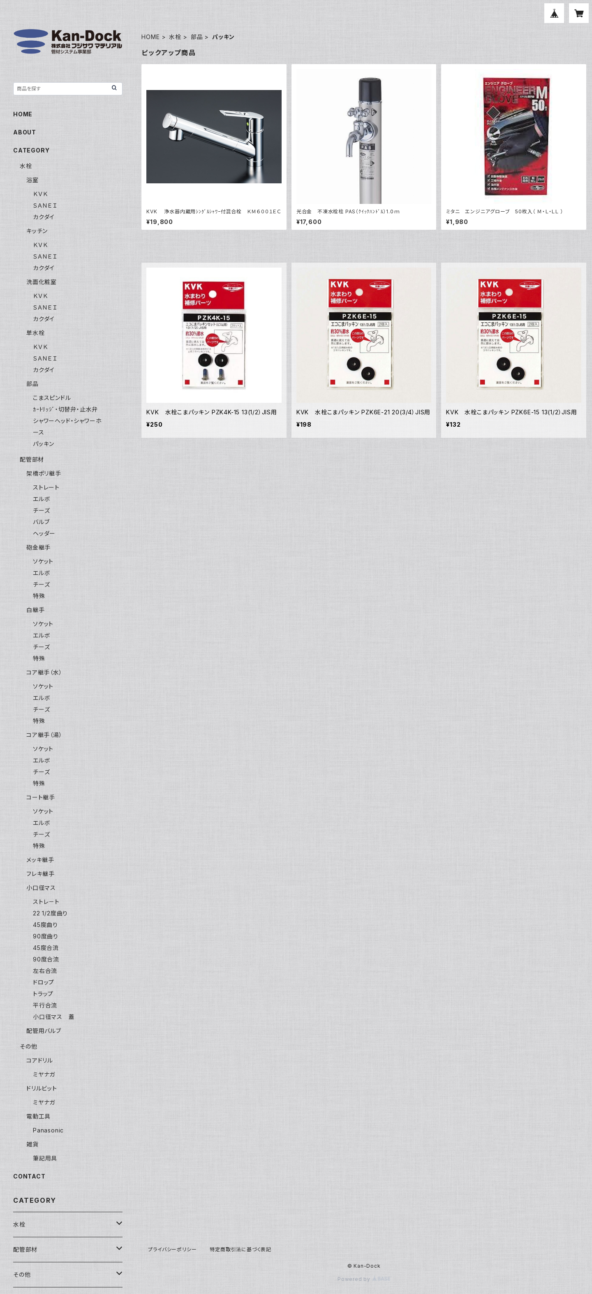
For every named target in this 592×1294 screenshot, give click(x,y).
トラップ (43, 993)
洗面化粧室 (41, 281)
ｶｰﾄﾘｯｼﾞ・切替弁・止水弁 (65, 409)
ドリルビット (41, 1088)
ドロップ (43, 982)
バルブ (41, 521)
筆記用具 (45, 1158)
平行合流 (45, 1005)
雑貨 (32, 1144)
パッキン (43, 443)
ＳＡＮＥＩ (45, 205)
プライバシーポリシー (172, 1249)
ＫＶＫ (40, 193)
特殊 (39, 595)
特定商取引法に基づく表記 (240, 1249)
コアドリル (39, 1060)
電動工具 (38, 1116)
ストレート (46, 487)
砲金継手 (38, 547)
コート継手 (40, 797)
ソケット (43, 561)
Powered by (364, 1279)
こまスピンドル (52, 397)
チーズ (41, 510)
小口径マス (41, 887)
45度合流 (46, 947)
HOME (150, 36)
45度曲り (45, 924)
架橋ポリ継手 (43, 473)
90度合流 (46, 959)
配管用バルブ (43, 1030)
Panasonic (48, 1130)
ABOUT (24, 132)
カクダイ (44, 216)
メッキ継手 (40, 859)
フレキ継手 (40, 873)
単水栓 (35, 332)
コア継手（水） (44, 672)
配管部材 (32, 459)
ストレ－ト (46, 901)
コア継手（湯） (44, 734)
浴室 (32, 179)
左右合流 (45, 970)
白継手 (35, 609)
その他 (28, 1046)
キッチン (37, 230)
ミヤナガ (44, 1074)
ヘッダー (44, 533)
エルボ (41, 498)
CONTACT (29, 1176)
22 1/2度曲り (50, 913)
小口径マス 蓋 (54, 1016)
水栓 (175, 36)
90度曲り (45, 936)
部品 (197, 36)
